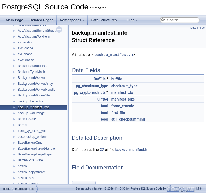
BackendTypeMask (31, 72)
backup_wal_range (31, 113)
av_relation (26, 42)
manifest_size (123, 99)
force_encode (122, 106)
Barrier (22, 125)
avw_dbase (26, 60)
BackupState (27, 119)
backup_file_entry (30, 101)
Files (132, 20)
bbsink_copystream (31, 172)
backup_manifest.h (113, 54)
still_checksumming (128, 119)
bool (104, 106)
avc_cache (25, 48)
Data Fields (197, 27)
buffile (116, 79)
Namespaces (72, 20)
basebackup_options (32, 137)
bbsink (22, 166)
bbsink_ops (26, 178)
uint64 (102, 99)
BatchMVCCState (30, 160)
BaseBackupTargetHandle (36, 148)
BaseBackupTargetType (35, 154)
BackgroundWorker (31, 78)
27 (102, 149)
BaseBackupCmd (30, 142)
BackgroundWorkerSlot (34, 95)
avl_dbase (25, 54)
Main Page (14, 20)
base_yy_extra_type (32, 131)
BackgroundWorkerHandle (37, 89)
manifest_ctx (122, 92)
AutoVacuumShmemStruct (37, 30)
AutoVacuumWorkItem (34, 36)
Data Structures (105, 20)
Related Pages (41, 20)
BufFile (99, 79)
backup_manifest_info (33, 107)
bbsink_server (28, 184)
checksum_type (124, 86)
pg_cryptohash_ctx (90, 92)
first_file (118, 112)
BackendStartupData (32, 66)
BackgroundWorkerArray (35, 84)
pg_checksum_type (92, 86)
